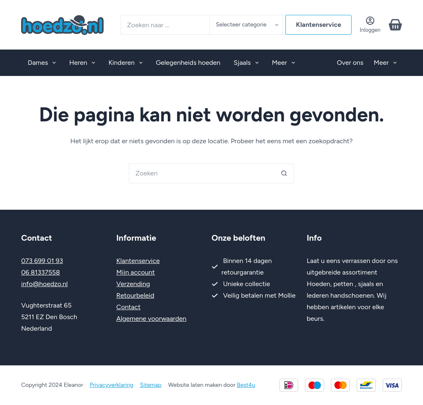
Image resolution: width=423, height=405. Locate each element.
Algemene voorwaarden (151, 318)
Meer (285, 63)
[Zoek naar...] (165, 25)
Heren (83, 63)
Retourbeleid (135, 295)
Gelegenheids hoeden (188, 62)
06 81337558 (40, 272)
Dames (43, 63)
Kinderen (127, 63)
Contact (128, 307)
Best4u (246, 384)
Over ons (350, 62)
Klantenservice (318, 24)
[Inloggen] (370, 25)
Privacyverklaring (111, 384)
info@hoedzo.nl (44, 284)
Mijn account (135, 272)
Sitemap (151, 384)
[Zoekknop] (284, 173)
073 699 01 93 (42, 261)
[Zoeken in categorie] (246, 25)
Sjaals (248, 63)
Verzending (133, 284)
